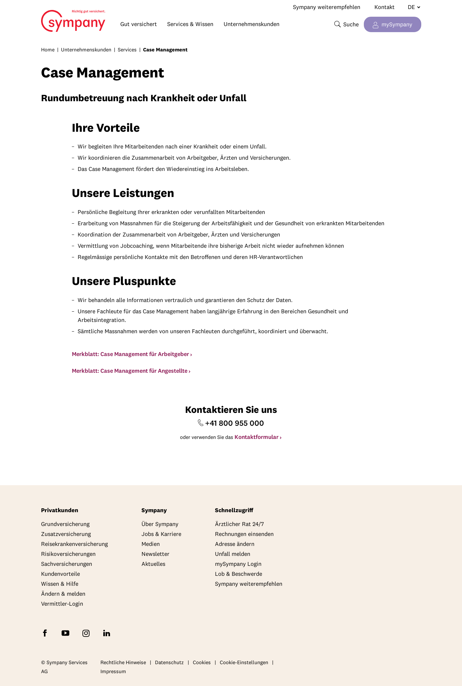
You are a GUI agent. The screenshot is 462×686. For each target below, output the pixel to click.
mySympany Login (238, 563)
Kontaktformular (256, 437)
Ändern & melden (63, 593)
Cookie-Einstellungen (244, 662)
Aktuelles (153, 563)
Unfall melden (232, 553)
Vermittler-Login (62, 603)
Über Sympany (159, 524)
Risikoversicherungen (68, 553)
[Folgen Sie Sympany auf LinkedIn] (108, 632)
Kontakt (384, 7)
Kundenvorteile (60, 573)
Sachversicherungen (66, 563)
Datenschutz (169, 662)
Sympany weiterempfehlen (326, 7)
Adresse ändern (234, 544)
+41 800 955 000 (234, 423)
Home (54, 18)
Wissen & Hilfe (59, 583)
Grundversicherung (65, 524)
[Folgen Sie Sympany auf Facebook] (46, 632)
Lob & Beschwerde (238, 573)
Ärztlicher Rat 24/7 (239, 524)
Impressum (113, 671)
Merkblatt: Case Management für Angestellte (129, 370)
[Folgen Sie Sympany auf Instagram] (87, 632)
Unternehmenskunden (251, 24)
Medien (150, 544)
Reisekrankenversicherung (74, 544)
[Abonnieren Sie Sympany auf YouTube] (66, 632)
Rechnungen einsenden (244, 534)
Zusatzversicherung (66, 534)
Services (127, 49)
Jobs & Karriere (161, 534)
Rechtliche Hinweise (123, 662)
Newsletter (155, 553)
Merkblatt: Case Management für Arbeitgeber (130, 354)
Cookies (202, 662)
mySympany (396, 24)
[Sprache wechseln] (411, 7)
